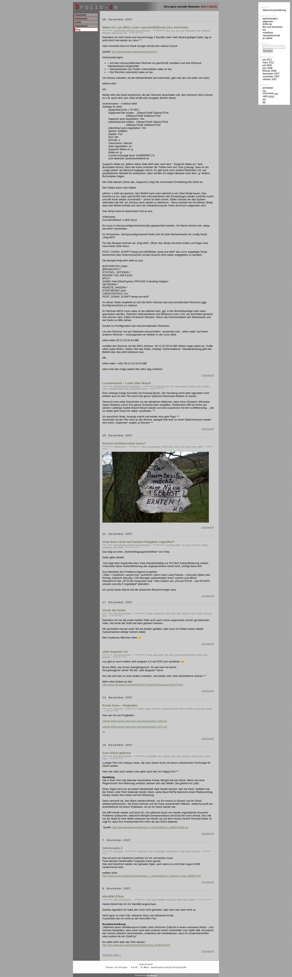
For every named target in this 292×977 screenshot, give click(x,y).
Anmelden (268, 87)
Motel (179, 899)
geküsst (166, 756)
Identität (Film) (113, 896)
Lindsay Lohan (197, 756)
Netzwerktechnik (143, 30)
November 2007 (271, 76)
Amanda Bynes (162, 386)
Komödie (205, 386)
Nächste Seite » (111, 955)
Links (78, 22)
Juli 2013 (267, 59)
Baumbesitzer (154, 446)
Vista (120, 547)
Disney (149, 613)
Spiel (188, 851)
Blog (77, 29)
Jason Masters (181, 386)
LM (183, 545)
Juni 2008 (268, 68)
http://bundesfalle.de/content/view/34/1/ (134, 51)
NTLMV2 (196, 545)
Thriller (192, 899)
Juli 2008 (267, 65)
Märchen (186, 613)
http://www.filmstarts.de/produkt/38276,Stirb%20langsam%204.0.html (142, 684)
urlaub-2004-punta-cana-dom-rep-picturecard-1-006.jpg (134, 721)
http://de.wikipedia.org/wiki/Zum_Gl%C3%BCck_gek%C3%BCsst (150, 827)
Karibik (192, 386)
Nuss (187, 446)
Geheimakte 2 (112, 848)
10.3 (183, 30)
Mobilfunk (268, 32)
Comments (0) (207, 375)
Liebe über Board (115, 388)
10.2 (178, 30)
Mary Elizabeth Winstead (185, 654)
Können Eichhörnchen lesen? (124, 443)
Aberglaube (152, 756)
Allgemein (130, 30)
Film (172, 386)
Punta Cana (199, 708)
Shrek (199, 613)
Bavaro (141, 708)
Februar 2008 (269, 70)
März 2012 (268, 62)
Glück (173, 756)
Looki (182, 851)
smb (115, 547)
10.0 (168, 30)
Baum (144, 446)
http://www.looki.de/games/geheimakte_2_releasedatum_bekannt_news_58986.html (151, 875)
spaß (200, 446)
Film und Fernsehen (131, 386)
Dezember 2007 (271, 73)
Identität (161, 899)
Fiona (173, 613)
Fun (124, 446)
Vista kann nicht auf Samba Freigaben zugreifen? (138, 541)
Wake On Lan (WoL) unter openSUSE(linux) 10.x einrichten (145, 27)
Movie (144, 388)
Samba (204, 545)
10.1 (173, 30)
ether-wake (190, 30)
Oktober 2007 (270, 79)
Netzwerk (206, 30)
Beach (148, 708)
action (149, 654)
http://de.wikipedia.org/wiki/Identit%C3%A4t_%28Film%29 (136, 945)
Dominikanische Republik (172, 708)
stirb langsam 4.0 (115, 651)
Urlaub (209, 708)
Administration (119, 30)
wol (125, 32)
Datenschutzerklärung (274, 10)
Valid (268, 96)
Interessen (81, 18)
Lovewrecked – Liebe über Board (126, 383)
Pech (104, 758)
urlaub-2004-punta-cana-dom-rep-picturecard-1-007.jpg (134, 726)
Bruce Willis (158, 654)
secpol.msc (107, 547)
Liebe (104, 388)
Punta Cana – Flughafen (119, 705)
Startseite (80, 14)
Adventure (142, 851)
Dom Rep (156, 708)
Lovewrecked (135, 388)
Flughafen (189, 708)
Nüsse (194, 446)
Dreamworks (159, 613)
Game (151, 851)
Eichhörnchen (167, 446)
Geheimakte (160, 851)
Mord (173, 899)
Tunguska (195, 851)
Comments (270, 93)
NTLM (188, 545)
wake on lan (117, 32)
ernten (177, 446)
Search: (266, 43)
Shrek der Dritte (114, 610)
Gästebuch (81, 25)
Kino (198, 386)
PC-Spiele (117, 851)
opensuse (106, 32)
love (126, 388)
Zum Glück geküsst (116, 753)
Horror (154, 899)
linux (198, 30)
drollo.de (267, 24)
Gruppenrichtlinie (173, 545)
